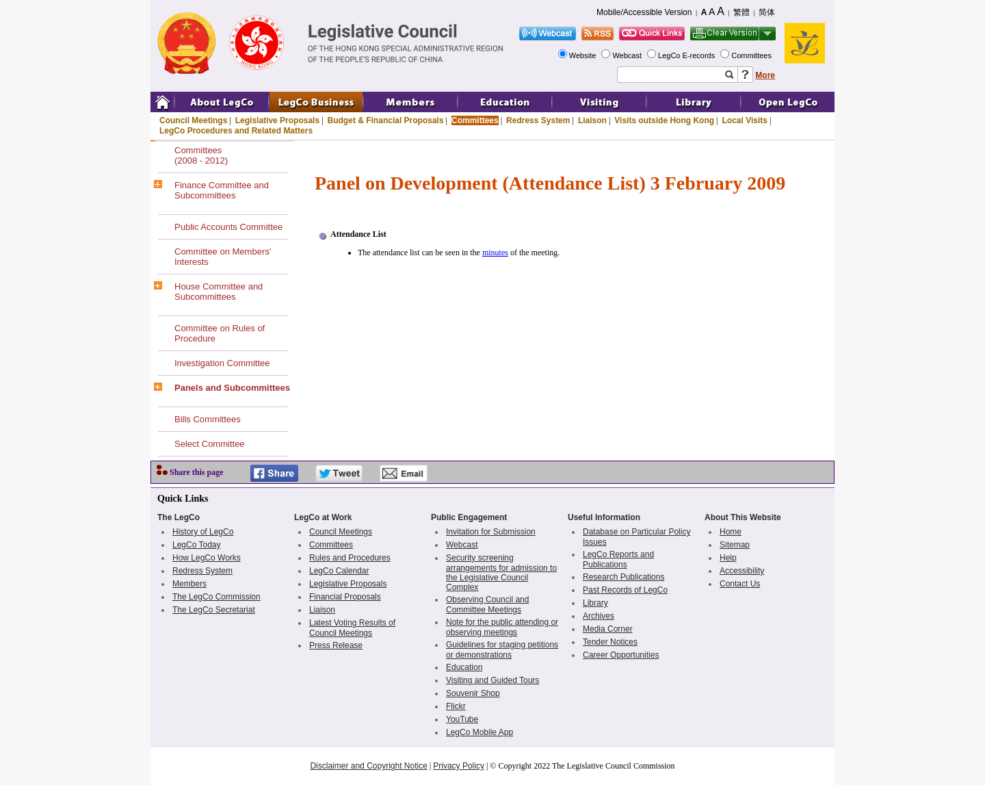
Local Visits (744, 120)
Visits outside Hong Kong (664, 120)
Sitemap (735, 545)
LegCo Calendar (339, 571)
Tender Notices (610, 642)
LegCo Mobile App (479, 732)
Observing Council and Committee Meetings (487, 605)
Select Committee (209, 444)
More (765, 75)
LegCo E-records (687, 55)
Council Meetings (193, 120)
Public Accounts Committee (228, 227)
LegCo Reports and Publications (618, 559)
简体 (767, 12)
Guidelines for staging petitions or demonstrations (502, 650)
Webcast (628, 55)
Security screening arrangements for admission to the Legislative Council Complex (501, 572)
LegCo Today (196, 545)
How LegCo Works (206, 558)
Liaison (592, 120)
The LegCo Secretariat (213, 610)
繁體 (741, 12)
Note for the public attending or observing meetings (502, 627)
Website (584, 55)
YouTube (462, 719)
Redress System (538, 120)
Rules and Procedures (350, 558)
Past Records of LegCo (625, 590)
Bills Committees (207, 419)
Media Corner (608, 629)
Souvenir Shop (473, 693)
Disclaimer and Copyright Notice (368, 766)
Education (464, 667)
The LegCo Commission (216, 597)
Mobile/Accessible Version (644, 12)
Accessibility (742, 571)
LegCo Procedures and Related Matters (236, 131)
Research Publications (623, 577)
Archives (598, 616)
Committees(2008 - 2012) (201, 155)
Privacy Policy (458, 766)
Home (730, 532)
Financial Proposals (345, 597)
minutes (495, 252)
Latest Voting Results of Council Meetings (352, 628)
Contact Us (740, 584)
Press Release (336, 645)
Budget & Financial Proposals (386, 120)
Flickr (456, 706)
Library (595, 603)
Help (728, 558)
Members (189, 584)
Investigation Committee (222, 363)
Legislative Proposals (277, 120)
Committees (752, 55)
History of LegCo (202, 532)
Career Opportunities (621, 655)
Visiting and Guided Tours (492, 680)
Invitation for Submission (491, 532)
